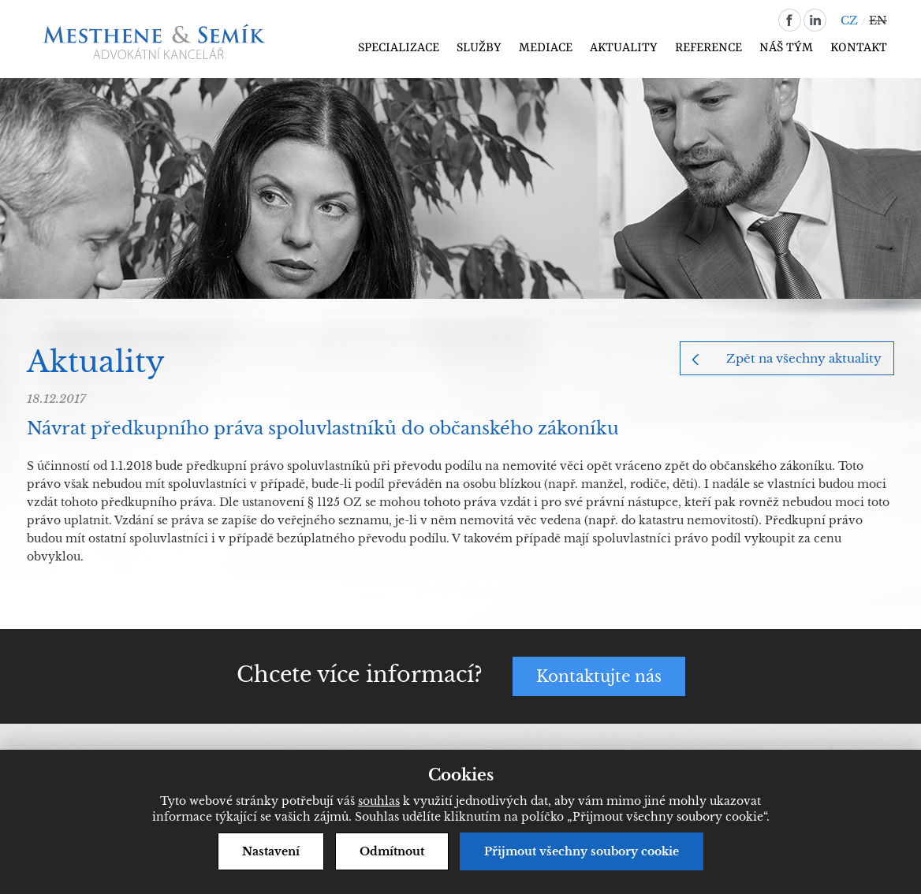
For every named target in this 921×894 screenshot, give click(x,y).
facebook (789, 20)
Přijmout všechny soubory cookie (581, 851)
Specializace (398, 48)
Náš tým (786, 48)
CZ (849, 20)
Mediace (545, 48)
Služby (479, 48)
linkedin (815, 20)
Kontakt (858, 48)
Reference (708, 48)
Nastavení (271, 851)
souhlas (379, 801)
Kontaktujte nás (599, 676)
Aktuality (624, 48)
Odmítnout (392, 851)
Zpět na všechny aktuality (804, 358)
